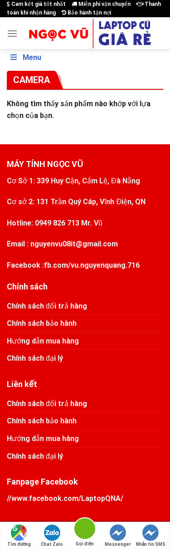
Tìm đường (19, 535)
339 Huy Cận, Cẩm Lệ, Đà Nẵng (88, 180)
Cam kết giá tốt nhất (36, 4)
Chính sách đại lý (35, 358)
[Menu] (12, 33)
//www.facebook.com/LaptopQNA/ (65, 498)
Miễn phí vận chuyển (101, 4)
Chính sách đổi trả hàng (47, 306)
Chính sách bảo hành (42, 323)
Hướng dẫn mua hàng (43, 341)
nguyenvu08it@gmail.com (74, 244)
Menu (25, 57)
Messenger (118, 535)
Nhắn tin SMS (150, 535)
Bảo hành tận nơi (86, 13)
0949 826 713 (57, 223)
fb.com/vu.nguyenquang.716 (92, 265)
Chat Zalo (52, 535)
